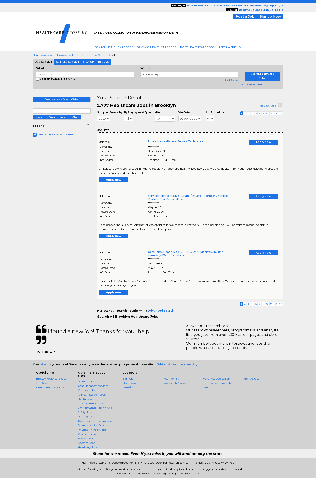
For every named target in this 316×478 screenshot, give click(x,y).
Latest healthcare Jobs (50, 387)
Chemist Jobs (86, 390)
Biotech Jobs (86, 381)
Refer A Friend (229, 47)
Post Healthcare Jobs (197, 47)
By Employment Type (137, 112)
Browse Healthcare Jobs (156, 47)
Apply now (263, 142)
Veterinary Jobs (87, 447)
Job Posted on (215, 112)
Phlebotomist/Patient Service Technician (175, 141)
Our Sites (42, 383)
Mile (157, 112)
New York (98, 55)
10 (275, 113)
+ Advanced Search (253, 84)
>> (280, 113)
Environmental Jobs (91, 403)
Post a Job (245, 16)
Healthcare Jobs (43, 55)
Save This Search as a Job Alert (57, 117)
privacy (44, 364)
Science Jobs (85, 438)
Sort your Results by (109, 112)
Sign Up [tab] (88, 61)
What (40, 68)
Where (145, 68)
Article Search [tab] (67, 61)
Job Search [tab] (43, 61)
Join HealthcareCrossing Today (61, 99)
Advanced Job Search (216, 378)
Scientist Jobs (86, 442)
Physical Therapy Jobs (92, 429)
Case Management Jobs (93, 385)
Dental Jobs (85, 399)
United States (229, 80)
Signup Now (270, 16)
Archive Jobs (251, 378)
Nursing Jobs (86, 416)
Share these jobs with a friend (57, 134)
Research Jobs (87, 434)
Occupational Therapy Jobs (95, 421)
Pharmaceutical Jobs (91, 425)
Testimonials (171, 378)
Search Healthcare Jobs (114, 47)
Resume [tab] (104, 61)
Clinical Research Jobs (92, 394)
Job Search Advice (174, 383)
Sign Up (128, 378)
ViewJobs (184, 112)
